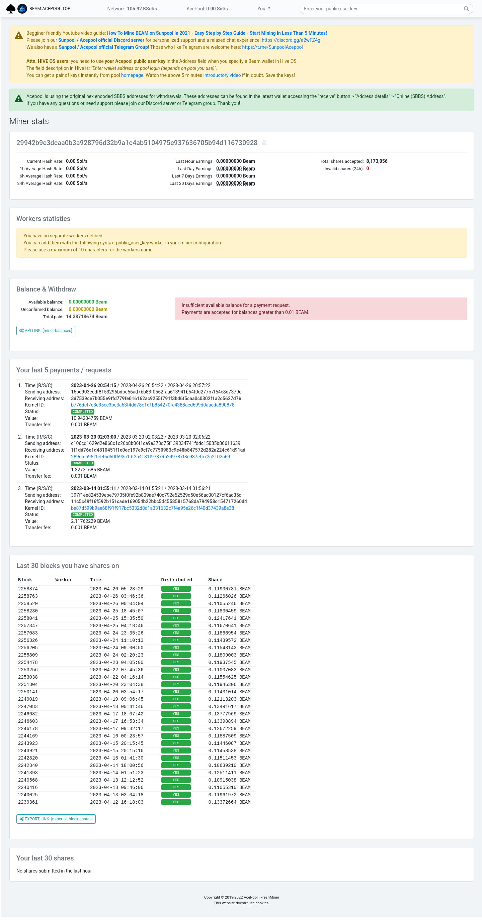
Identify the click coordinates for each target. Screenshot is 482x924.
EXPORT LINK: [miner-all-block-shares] (135, 826)
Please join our (121, 40)
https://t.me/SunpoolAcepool (351, 47)
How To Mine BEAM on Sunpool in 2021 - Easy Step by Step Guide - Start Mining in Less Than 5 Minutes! (296, 33)
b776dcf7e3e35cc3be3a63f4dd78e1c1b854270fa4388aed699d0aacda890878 (231, 412)
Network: (132, 8)
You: (263, 8)
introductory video (301, 75)
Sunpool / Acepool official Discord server (180, 40)
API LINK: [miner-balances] (124, 337)
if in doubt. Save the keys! (347, 75)
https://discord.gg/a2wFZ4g (370, 40)
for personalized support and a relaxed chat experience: (282, 40)
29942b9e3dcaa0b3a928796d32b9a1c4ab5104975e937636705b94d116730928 (216, 150)
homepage (211, 75)
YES (255, 596)
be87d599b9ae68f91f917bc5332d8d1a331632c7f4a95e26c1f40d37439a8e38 (231, 515)
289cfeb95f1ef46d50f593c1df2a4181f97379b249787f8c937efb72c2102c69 (229, 463)
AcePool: (207, 8)
